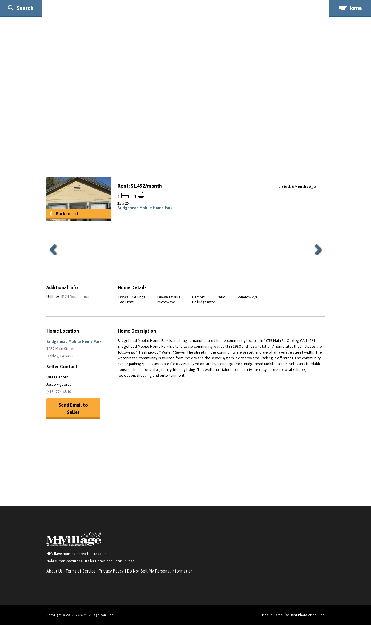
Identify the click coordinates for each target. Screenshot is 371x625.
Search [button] (20, 8)
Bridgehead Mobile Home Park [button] (73, 341)
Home (350, 8)
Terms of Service (81, 571)
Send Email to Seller (73, 408)
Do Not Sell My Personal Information (160, 571)
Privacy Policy (111, 571)
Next (316, 249)
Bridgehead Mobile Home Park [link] (144, 208)
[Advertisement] (185, 125)
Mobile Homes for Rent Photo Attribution (293, 615)
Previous (55, 249)
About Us (54, 571)
